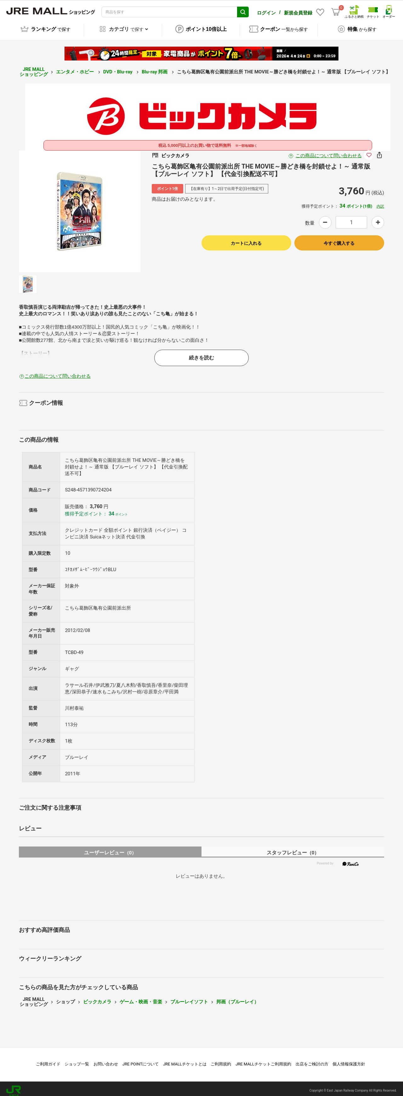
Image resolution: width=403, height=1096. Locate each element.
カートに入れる (246, 238)
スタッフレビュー (293, 848)
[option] (79, 207)
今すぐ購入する (339, 238)
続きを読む (201, 353)
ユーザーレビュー (110, 848)
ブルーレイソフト (189, 997)
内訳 (380, 202)
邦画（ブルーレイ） (237, 997)
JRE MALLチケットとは (185, 1059)
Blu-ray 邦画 (155, 67)
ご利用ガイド (48, 1059)
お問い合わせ (106, 1059)
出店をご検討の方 (312, 1059)
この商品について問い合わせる (329, 151)
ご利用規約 (221, 1059)
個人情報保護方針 (348, 1059)
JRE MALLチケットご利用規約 (263, 1059)
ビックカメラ (97, 997)
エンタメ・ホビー (75, 67)
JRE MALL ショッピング (34, 67)
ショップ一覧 (77, 1059)
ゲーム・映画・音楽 (141, 997)
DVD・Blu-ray (118, 67)
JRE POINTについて (140, 1059)
